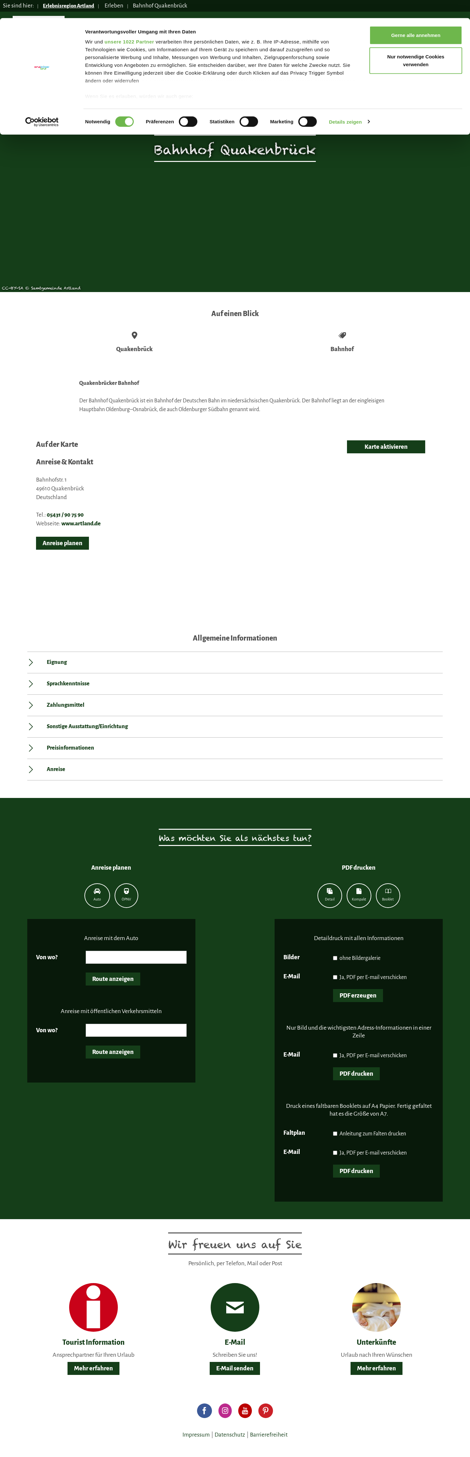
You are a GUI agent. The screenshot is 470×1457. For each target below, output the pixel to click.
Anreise (56, 769)
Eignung (57, 662)
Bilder (291, 957)
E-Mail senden (235, 1368)
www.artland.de (81, 523)
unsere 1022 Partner (129, 23)
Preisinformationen (70, 748)
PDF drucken (356, 1074)
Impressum (196, 1435)
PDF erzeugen (358, 995)
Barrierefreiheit (269, 1435)
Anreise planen (62, 543)
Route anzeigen (113, 979)
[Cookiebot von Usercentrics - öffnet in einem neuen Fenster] (42, 104)
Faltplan (294, 1133)
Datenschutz (230, 1435)
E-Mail (291, 976)
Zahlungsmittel (65, 705)
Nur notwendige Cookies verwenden (415, 42)
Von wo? (46, 957)
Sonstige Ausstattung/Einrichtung (87, 726)
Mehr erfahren (93, 1368)
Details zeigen (345, 103)
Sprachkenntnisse (68, 684)
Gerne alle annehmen (415, 17)
